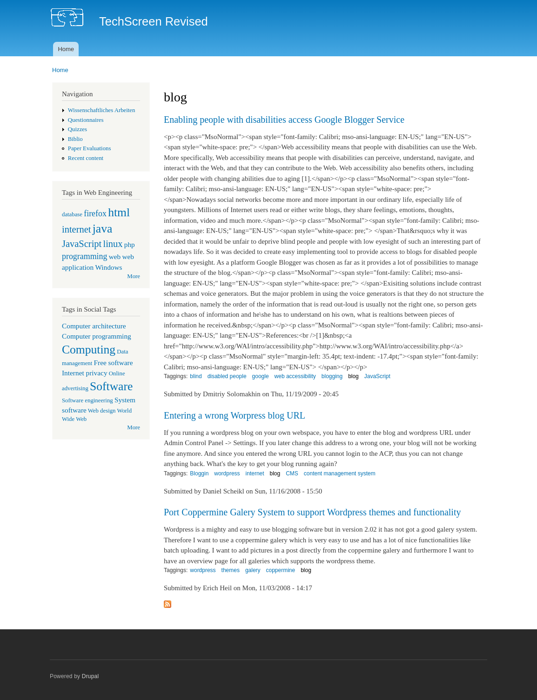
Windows (108, 267)
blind (195, 376)
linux (112, 244)
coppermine (280, 570)
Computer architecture (94, 326)
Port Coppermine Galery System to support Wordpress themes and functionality (312, 512)
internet (76, 229)
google (260, 376)
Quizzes (77, 129)
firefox (95, 213)
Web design (102, 410)
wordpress (227, 473)
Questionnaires (86, 120)
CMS (292, 473)
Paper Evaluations (89, 148)
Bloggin (199, 473)
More (133, 276)
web (115, 256)
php (129, 244)
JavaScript (81, 244)
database (72, 214)
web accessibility (295, 376)
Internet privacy (84, 373)
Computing (88, 349)
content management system (340, 473)
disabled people (227, 376)
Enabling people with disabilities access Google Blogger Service (284, 119)
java (103, 228)
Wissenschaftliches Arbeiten (101, 110)
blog (353, 376)
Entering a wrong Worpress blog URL (234, 415)
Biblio (75, 139)
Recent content (85, 158)
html (119, 212)
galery (253, 570)
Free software (113, 363)
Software (111, 386)
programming (84, 256)
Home (66, 49)
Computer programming (96, 336)
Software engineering (87, 400)
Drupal (90, 676)
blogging (332, 376)
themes (231, 570)
